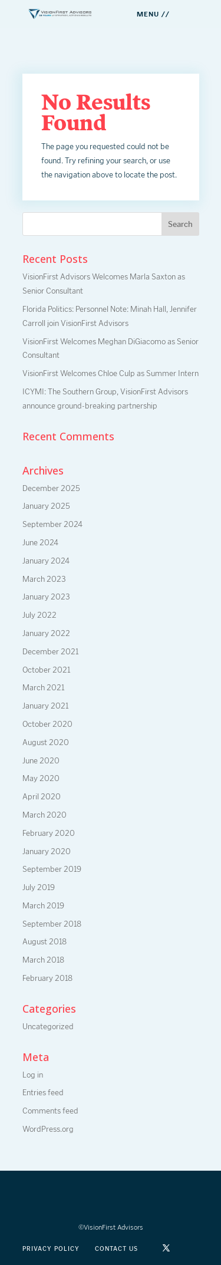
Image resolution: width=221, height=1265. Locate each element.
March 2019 (43, 906)
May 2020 (41, 778)
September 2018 (51, 924)
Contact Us (116, 1249)
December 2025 (51, 488)
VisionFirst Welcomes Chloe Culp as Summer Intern (110, 373)
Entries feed (43, 1093)
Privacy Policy (51, 1249)
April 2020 (41, 797)
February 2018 (47, 978)
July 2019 (38, 887)
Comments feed (50, 1111)
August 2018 (44, 942)
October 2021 (46, 670)
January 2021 (45, 706)
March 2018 (43, 960)
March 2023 (44, 579)
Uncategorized (48, 1027)
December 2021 (50, 652)
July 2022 (39, 615)
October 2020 (47, 724)
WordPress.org (48, 1129)
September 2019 (51, 869)
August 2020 (45, 742)
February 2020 (48, 833)
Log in (32, 1075)
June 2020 (41, 761)
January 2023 (46, 597)
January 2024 (46, 561)
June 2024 (40, 543)
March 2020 (44, 815)
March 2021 (43, 688)
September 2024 (52, 524)
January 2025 (46, 506)
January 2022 (46, 633)
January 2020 (46, 851)
